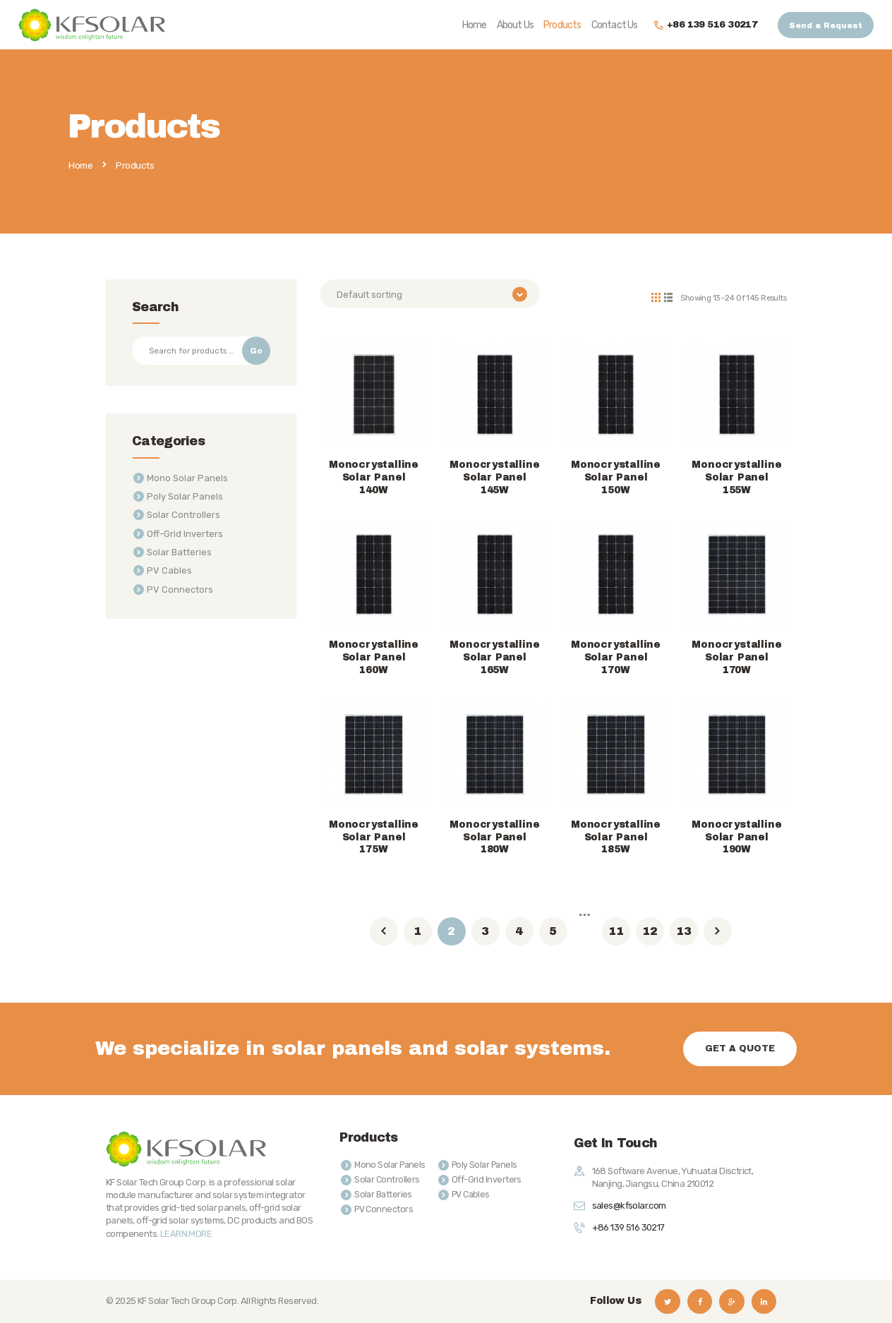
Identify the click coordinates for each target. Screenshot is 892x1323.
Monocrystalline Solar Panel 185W (616, 837)
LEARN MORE (186, 1233)
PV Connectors (180, 589)
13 (684, 930)
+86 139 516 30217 (628, 1227)
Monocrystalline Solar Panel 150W (616, 477)
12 (650, 930)
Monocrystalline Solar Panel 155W (736, 477)
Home (80, 166)
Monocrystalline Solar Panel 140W (373, 477)
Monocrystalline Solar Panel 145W (494, 477)
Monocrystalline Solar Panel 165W (494, 657)
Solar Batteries (179, 552)
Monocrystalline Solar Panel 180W (494, 837)
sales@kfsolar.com (629, 1205)
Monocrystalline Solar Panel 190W (736, 837)
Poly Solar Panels (185, 496)
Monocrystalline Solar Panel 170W (616, 657)
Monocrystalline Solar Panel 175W (373, 837)
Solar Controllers (183, 514)
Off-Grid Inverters (185, 533)
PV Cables (169, 570)
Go (256, 350)
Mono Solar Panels (187, 478)
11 (616, 930)
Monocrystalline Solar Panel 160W (373, 657)
